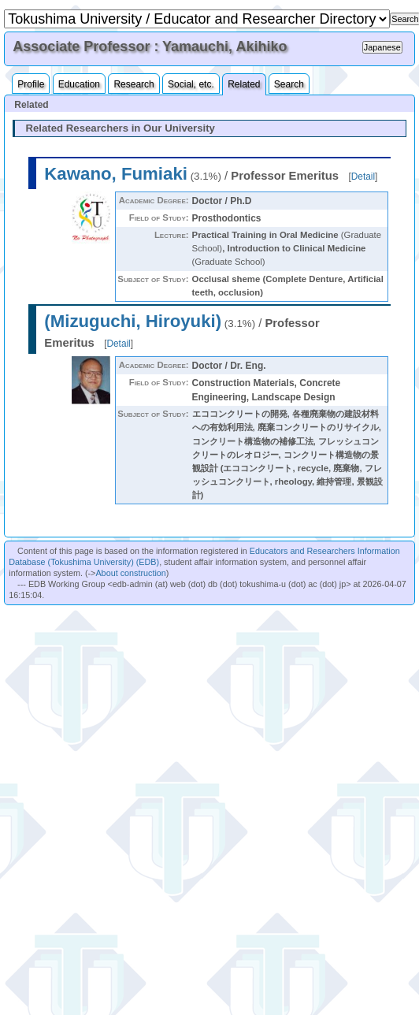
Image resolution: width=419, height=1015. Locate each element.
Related (244, 84)
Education (79, 84)
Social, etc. (191, 84)
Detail (363, 176)
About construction (130, 573)
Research (133, 84)
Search (289, 84)
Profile (30, 84)
